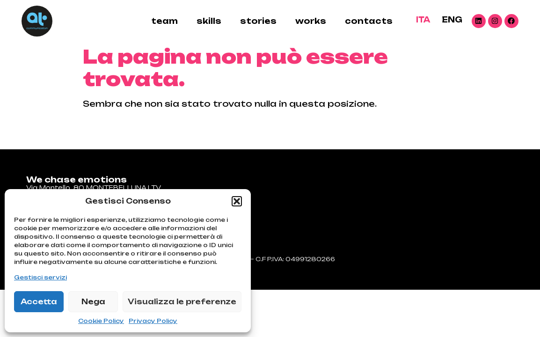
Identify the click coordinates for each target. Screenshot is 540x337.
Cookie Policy (101, 320)
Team (164, 21)
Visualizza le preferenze (182, 301)
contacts (369, 21)
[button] (236, 201)
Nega (93, 301)
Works (310, 21)
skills (209, 21)
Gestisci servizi (40, 277)
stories (258, 21)
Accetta (39, 301)
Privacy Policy (153, 320)
